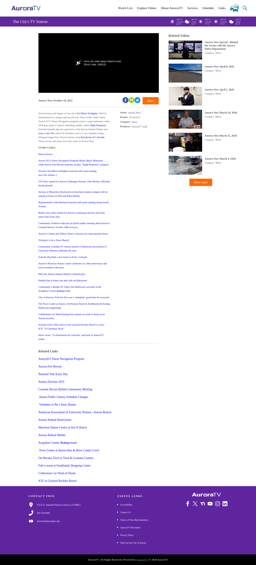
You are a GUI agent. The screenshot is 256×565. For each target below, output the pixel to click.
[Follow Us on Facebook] (187, 503)
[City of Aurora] (206, 495)
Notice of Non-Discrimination (134, 520)
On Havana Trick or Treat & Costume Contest (66, 458)
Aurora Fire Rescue (50, 366)
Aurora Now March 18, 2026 (221, 112)
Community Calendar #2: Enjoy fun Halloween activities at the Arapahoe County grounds (69, 289)
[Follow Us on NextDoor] (202, 504)
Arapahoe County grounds (57, 443)
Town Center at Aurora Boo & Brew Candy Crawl (68, 450)
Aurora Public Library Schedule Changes (63, 397)
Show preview (45, 154)
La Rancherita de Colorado (91, 137)
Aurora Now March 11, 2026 (221, 135)
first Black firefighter (87, 113)
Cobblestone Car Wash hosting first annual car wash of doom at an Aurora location (71, 316)
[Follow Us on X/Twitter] (195, 503)
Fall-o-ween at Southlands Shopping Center (64, 465)
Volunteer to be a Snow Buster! (54, 240)
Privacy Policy (127, 535)
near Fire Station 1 (47, 175)
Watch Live (125, 8)
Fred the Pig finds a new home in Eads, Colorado (62, 257)
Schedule (208, 8)
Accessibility (126, 505)
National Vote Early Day (53, 374)
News (134, 122)
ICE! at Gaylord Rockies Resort (57, 481)
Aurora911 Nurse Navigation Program (61, 359)
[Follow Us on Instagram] (217, 503)
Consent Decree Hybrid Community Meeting (65, 389)
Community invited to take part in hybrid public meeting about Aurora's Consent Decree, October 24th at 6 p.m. (74, 225)
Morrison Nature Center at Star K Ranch (62, 427)
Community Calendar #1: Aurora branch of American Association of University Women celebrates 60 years (72, 248)
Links (221, 8)
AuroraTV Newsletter (130, 527)
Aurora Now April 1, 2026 (219, 89)
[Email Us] (48, 521)
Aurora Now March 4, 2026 (220, 158)
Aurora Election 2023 (51, 382)
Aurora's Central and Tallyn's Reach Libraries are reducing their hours (73, 233)
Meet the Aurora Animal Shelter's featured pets (61, 274)
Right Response (98, 125)
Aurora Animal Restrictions (55, 420)
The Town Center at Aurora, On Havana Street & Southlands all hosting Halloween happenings (74, 305)
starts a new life (46, 133)
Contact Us (125, 512)
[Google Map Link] (59, 505)
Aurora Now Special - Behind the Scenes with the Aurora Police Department (221, 45)
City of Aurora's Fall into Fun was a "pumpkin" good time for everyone (73, 297)
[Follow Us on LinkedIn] (225, 503)
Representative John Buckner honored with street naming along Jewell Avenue (73, 204)
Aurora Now (134, 112)
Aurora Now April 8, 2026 (219, 66)
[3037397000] (43, 513)
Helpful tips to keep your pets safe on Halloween (62, 280)
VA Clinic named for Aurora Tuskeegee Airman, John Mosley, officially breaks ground (74, 183)
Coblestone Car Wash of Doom (57, 473)
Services (192, 8)
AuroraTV (141, 559)
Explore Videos (146, 8)
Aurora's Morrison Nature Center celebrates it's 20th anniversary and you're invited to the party (72, 265)
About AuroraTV (172, 8)
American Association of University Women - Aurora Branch (75, 412)
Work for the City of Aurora (133, 543)
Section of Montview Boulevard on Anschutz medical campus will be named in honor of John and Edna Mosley (73, 194)
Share (150, 100)
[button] (244, 8)
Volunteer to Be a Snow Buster (57, 404)
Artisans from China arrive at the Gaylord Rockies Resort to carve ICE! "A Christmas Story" (71, 326)
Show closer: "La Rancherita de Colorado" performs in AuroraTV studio (71, 337)
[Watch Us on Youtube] (210, 503)
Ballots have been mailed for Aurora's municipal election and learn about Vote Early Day (71, 214)
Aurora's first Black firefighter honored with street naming (67, 171)
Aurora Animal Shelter (52, 435)
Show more (201, 182)
